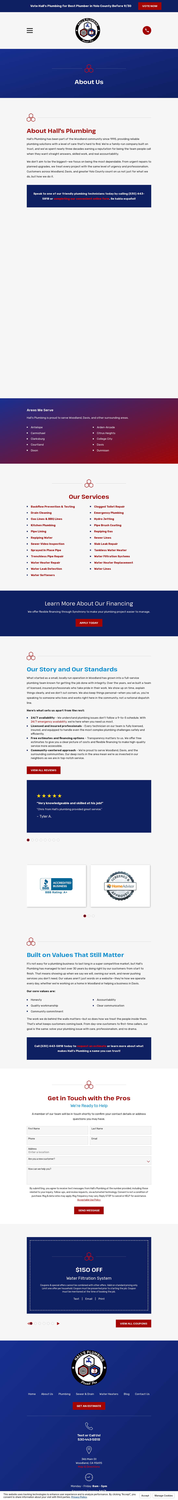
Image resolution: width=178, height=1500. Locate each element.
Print (101, 1298)
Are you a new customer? (41, 1159)
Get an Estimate (89, 1406)
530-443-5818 (89, 1439)
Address (32, 1149)
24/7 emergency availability (49, 721)
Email (94, 1139)
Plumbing (64, 1394)
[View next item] (58, 1323)
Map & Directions (89, 1466)
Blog (126, 1394)
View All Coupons (133, 1323)
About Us (47, 1394)
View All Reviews (43, 770)
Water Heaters (108, 1394)
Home (32, 1394)
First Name (34, 1128)
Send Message (89, 1210)
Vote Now (149, 6)
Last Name (97, 1128)
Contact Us (142, 1394)
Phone (31, 1139)
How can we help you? (39, 1169)
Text (76, 1298)
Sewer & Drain (85, 1394)
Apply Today (89, 623)
